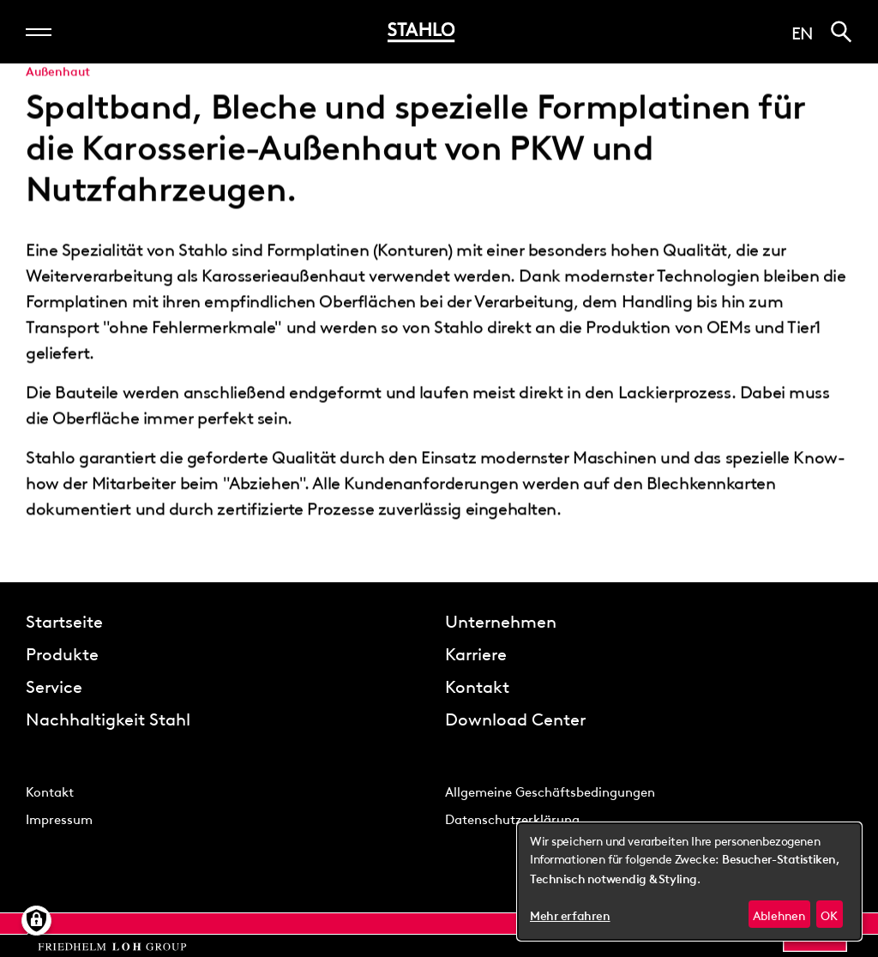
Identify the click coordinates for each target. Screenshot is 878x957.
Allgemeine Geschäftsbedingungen (550, 790)
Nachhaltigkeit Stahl (108, 718)
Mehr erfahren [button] (570, 916)
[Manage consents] (36, 921)
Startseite (64, 620)
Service (54, 685)
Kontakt (477, 685)
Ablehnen (779, 914)
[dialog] (689, 881)
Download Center (515, 718)
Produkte (62, 653)
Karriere (476, 653)
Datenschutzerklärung (512, 818)
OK (829, 914)
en (802, 32)
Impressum (59, 818)
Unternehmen (500, 620)
